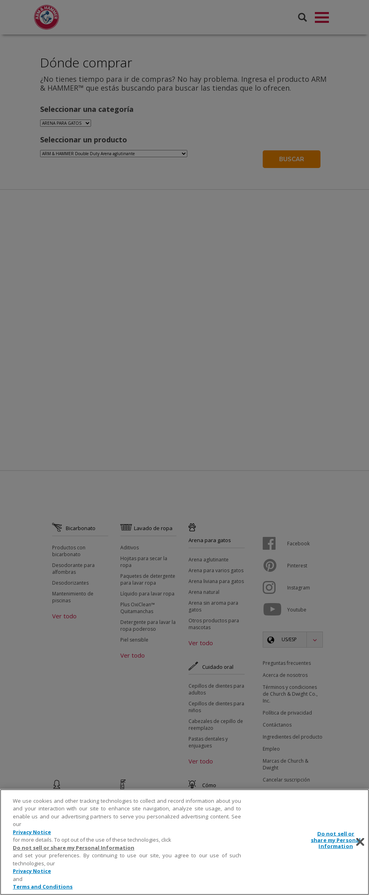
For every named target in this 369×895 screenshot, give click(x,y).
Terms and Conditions (43, 886)
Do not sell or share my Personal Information (73, 847)
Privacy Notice (32, 832)
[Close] (360, 841)
